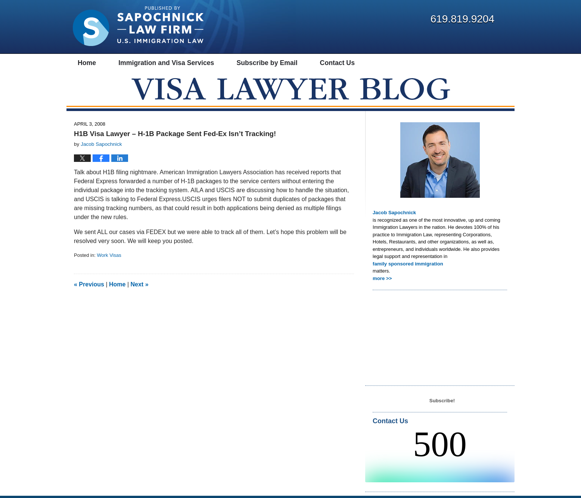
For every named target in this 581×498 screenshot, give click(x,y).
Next (140, 287)
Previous (89, 287)
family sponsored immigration (407, 266)
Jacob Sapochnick (394, 215)
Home (117, 287)
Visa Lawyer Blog (138, 26)
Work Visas (109, 258)
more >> (382, 280)
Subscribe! (441, 403)
